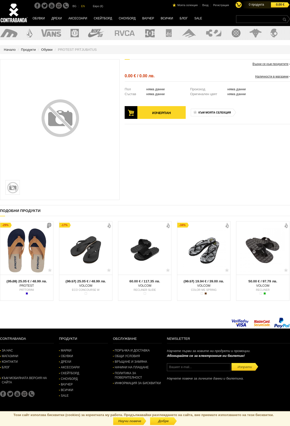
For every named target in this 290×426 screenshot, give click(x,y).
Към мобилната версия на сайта (24, 380)
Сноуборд (127, 18)
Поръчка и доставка (132, 350)
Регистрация (221, 5)
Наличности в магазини (271, 76)
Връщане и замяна (131, 362)
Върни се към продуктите (270, 64)
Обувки (39, 18)
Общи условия (127, 356)
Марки (66, 350)
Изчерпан (161, 113)
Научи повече (129, 421)
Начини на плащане (132, 367)
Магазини (10, 356)
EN (83, 6)
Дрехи (56, 18)
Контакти (10, 362)
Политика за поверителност (128, 375)
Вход (205, 5)
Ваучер (148, 18)
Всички (167, 18)
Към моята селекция (214, 112)
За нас (7, 350)
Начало (10, 50)
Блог (184, 18)
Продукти (28, 50)
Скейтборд (103, 18)
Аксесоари (77, 18)
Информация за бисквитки (138, 383)
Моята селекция (187, 5)
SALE (198, 18)
